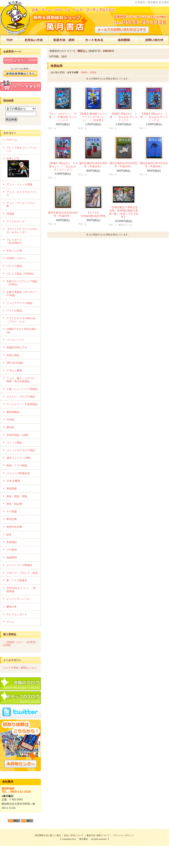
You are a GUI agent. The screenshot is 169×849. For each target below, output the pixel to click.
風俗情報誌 (12, 412)
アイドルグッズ (15, 221)
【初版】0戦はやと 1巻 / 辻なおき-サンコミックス (123, 117)
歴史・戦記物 (14, 503)
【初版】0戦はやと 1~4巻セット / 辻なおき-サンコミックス (62, 166)
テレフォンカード (16, 614)
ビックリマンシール (18, 598)
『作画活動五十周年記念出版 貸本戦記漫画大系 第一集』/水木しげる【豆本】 (124, 212)
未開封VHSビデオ (16, 347)
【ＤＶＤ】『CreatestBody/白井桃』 (93, 214)
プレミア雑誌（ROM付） (21, 273)
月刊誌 (10, 419)
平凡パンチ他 (14, 250)
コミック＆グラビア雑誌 (20, 450)
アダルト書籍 (14, 370)
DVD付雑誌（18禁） (18, 435)
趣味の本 (11, 606)
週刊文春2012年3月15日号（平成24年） (154, 165)
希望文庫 (11, 519)
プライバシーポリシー (123, 835)
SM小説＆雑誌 (14, 362)
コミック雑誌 (14, 442)
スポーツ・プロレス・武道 (21, 572)
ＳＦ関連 (11, 511)
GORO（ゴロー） (16, 258)
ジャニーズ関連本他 (18, 473)
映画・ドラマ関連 (16, 465)
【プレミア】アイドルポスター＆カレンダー (21, 231)
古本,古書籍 (13, 480)
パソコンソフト (15, 339)
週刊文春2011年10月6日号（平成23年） (124, 165)
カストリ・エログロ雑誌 (20, 396)
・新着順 (92, 72)
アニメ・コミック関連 (19, 184)
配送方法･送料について (98, 835)
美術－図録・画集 (16, 496)
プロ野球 (11, 549)
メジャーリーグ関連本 (19, 565)
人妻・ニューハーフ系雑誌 (21, 389)
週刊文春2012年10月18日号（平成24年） (63, 214)
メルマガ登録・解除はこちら (19, 667)
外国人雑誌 (12, 355)
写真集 (10, 213)
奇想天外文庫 (14, 526)
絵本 (9, 534)
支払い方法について (73, 835)
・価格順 (83, 72)
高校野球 (11, 557)
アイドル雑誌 (14, 310)
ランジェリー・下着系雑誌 (21, 404)
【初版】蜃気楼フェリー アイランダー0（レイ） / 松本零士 (94, 117)
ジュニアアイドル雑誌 (19, 303)
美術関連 (11, 488)
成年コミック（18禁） (19, 457)
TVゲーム (11, 140)
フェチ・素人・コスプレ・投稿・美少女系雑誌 (21, 380)
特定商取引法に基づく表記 (48, 835)
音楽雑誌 (11, 542)
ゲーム (10, 621)
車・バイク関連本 (16, 580)
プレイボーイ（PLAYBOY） (14, 241)
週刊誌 (10, 427)
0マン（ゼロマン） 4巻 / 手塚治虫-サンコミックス (62, 117)
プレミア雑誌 (14, 266)
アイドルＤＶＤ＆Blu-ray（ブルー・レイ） (20, 320)
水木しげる (22, 167)
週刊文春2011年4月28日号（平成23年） (93, 165)
